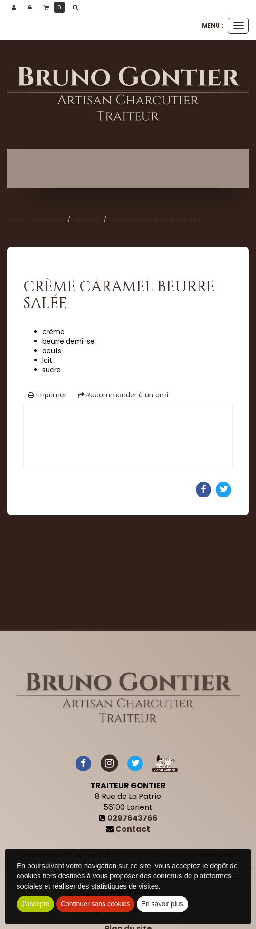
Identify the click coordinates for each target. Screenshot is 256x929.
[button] (76, 7)
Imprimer (47, 395)
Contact (132, 829)
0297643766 (132, 818)
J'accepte (35, 904)
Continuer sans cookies (95, 904)
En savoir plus (162, 904)
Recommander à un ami (123, 395)
